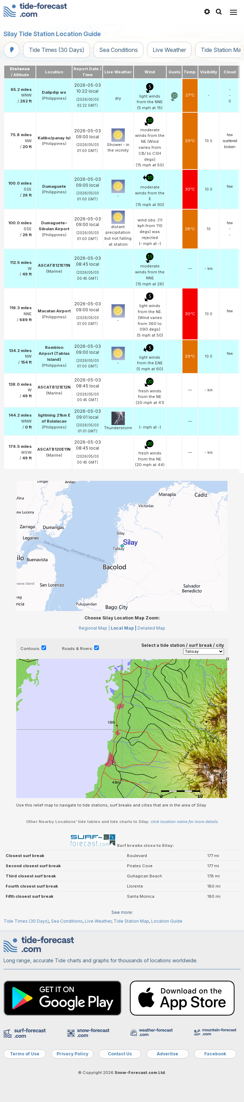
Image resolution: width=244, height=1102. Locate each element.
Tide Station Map (131, 921)
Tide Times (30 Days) (56, 49)
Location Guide (166, 921)
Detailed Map (151, 628)
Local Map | (123, 628)
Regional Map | (94, 628)
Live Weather (169, 49)
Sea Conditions (118, 49)
